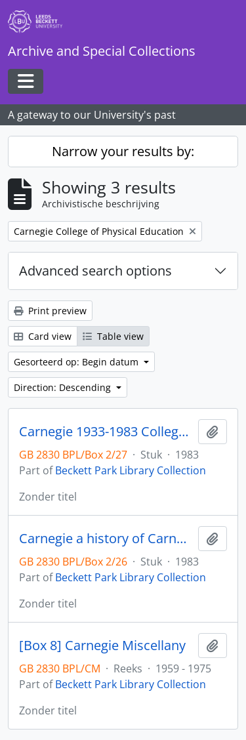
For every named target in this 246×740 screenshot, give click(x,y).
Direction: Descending (63, 387)
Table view (113, 336)
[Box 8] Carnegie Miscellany (102, 645)
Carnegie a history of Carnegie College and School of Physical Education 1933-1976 (106, 538)
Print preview (50, 310)
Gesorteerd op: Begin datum (77, 362)
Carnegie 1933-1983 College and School (106, 432)
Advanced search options (95, 270)
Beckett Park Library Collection (130, 470)
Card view (43, 336)
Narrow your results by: (123, 151)
